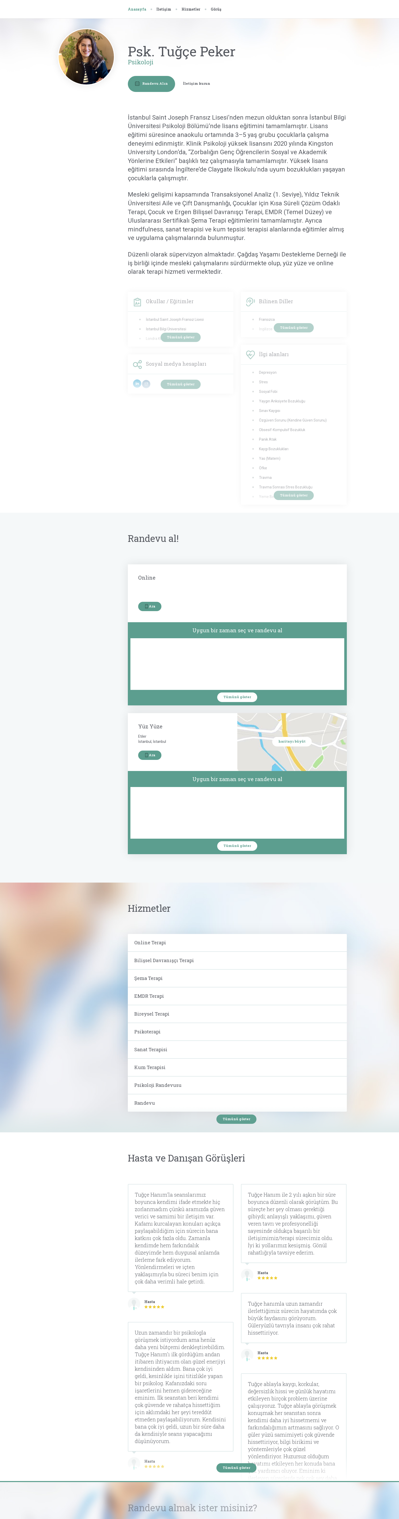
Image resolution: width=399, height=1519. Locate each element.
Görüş (216, 9)
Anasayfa (137, 9)
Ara (149, 606)
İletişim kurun (196, 83)
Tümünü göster (237, 697)
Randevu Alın (151, 84)
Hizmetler (191, 9)
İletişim (164, 9)
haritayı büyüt (292, 741)
